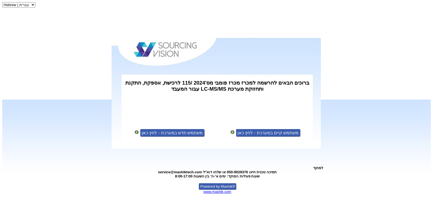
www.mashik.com (217, 192)
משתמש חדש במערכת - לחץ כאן (172, 132)
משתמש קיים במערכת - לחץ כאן (268, 132)
